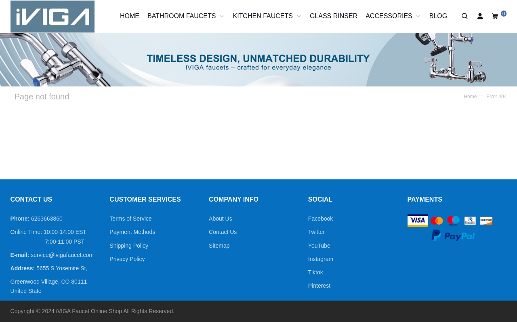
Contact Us (223, 232)
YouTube (319, 245)
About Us (220, 218)
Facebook (320, 218)
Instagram (320, 259)
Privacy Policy (127, 259)
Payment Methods (132, 232)
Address (22, 268)
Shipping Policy (128, 245)
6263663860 (47, 218)
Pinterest (319, 285)
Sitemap (219, 245)
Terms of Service (130, 218)
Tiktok (315, 272)
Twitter (316, 232)
